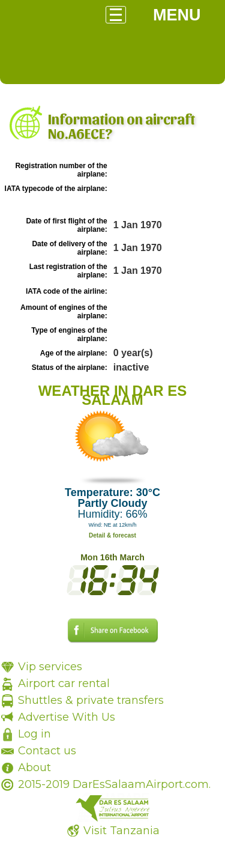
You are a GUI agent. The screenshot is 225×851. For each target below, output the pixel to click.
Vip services (50, 666)
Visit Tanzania (121, 830)
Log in (34, 733)
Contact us (47, 750)
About (34, 767)
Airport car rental (64, 683)
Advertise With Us (66, 717)
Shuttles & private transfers (91, 700)
